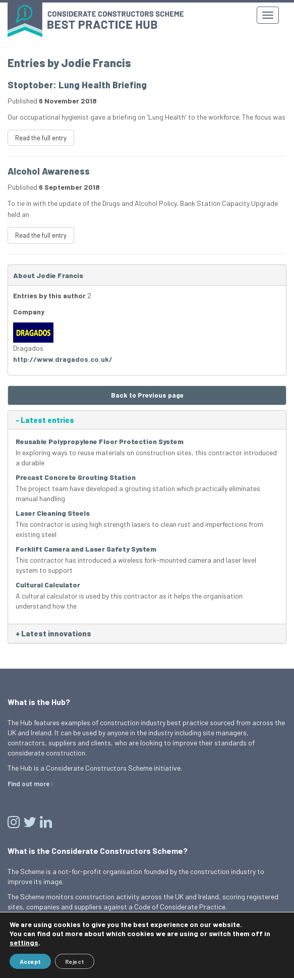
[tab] (147, 420)
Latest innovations (53, 633)
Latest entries (45, 420)
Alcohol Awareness (49, 171)
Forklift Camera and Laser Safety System (86, 549)
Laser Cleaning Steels (53, 513)
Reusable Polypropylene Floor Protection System (100, 441)
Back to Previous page (147, 395)
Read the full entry (41, 138)
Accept (30, 961)
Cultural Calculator (48, 584)
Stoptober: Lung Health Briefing (77, 84)
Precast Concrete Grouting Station (76, 477)
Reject (74, 961)
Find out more (28, 784)
